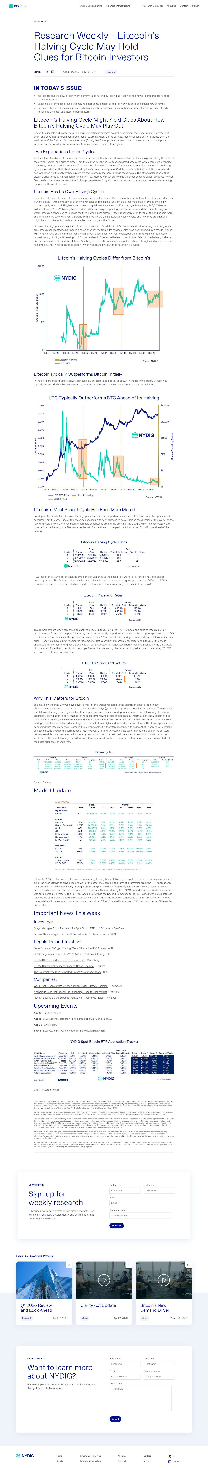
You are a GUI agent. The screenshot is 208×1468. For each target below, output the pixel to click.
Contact (184, 6)
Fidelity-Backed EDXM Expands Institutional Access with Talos (68, 998)
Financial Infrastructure (118, 6)
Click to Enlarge (42, 782)
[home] (17, 6)
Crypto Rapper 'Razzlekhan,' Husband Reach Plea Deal (64, 966)
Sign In (195, 6)
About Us (171, 6)
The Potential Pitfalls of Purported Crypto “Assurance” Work (67, 972)
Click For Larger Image (46, 1090)
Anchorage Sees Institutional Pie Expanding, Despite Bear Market (70, 992)
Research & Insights (153, 6)
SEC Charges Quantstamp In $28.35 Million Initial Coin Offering (69, 954)
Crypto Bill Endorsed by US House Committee (59, 960)
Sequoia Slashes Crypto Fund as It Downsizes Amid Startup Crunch (71, 934)
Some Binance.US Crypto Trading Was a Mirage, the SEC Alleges (70, 948)
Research (122, 1461)
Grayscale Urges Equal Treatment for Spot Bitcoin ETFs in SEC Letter (72, 928)
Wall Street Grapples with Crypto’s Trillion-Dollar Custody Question (71, 986)
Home (59, 1456)
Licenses (147, 1461)
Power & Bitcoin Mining (90, 6)
